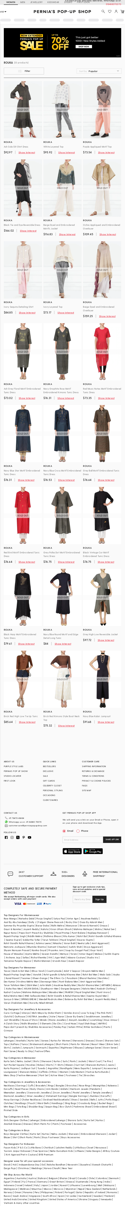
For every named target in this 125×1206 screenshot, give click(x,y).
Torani (73, 954)
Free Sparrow (40, 1151)
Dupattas (54, 1047)
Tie (80, 1075)
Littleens (79, 1151)
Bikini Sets (112, 1044)
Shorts (49, 1065)
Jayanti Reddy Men (105, 999)
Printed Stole (11, 1110)
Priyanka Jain (55, 950)
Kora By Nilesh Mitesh (41, 1002)
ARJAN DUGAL (31, 988)
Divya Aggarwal (93, 946)
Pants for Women (80, 1044)
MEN (22, 2)
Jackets (16, 1047)
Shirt (14, 1137)
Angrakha (53, 1068)
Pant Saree (10, 1051)
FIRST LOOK (9, 781)
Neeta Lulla (83, 943)
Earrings (21, 1085)
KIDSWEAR (53, 2)
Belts (93, 1099)
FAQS (84, 785)
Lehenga (34, 1120)
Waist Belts (43, 1103)
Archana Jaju (13, 957)
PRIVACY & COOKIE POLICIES (96, 781)
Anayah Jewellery (78, 1020)
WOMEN (10, 2)
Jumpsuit (97, 1068)
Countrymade (53, 971)
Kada (66, 1099)
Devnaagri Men (48, 981)
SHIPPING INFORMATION (94, 766)
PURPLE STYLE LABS (14, 766)
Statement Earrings (56, 1096)
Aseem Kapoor (76, 961)
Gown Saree (110, 1047)
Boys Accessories (70, 1137)
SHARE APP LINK (112, 839)
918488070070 (113, 4)
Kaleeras (112, 1085)
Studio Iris (92, 957)
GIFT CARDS (49, 781)
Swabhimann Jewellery (98, 1016)
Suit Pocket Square (14, 1065)
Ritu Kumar (69, 936)
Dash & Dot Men (21, 971)
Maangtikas (99, 1085)
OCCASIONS (49, 795)
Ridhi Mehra (57, 925)
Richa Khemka (38, 957)
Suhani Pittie (75, 1027)
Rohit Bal (82, 936)
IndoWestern (77, 1072)
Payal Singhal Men (85, 992)
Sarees (44, 1040)
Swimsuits (41, 1047)
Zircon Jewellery (62, 1092)
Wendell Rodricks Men (51, 999)
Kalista (44, 929)
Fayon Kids (10, 1147)
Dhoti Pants (62, 1044)
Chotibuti (48, 1147)
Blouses (79, 1047)
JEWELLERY (36, 2)
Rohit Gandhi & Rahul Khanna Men (66, 995)
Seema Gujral (13, 939)
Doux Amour (111, 1020)
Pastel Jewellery (81, 1092)
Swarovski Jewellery (39, 1092)
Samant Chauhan (57, 946)
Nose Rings (85, 1085)
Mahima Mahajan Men (35, 992)
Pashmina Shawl (83, 1106)
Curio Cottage (12, 1013)
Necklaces (9, 1085)
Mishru (98, 929)
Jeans (111, 1065)
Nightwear (67, 1047)
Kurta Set (89, 1120)
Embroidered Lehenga (53, 1120)
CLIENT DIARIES (50, 800)
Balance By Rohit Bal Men (79, 999)
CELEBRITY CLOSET (52, 785)
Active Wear (57, 1075)
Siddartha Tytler (31, 939)
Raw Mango (10, 918)
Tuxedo (41, 1068)
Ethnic (53, 1072)
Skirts (7, 1047)
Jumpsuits (28, 1047)
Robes (40, 1065)
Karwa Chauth (52, 1168)
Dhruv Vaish (38, 971)
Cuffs (31, 1085)
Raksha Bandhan (56, 1164)
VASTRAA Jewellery (37, 1016)
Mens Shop (10, 1075)
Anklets (64, 1089)
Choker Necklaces (31, 1099)
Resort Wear (98, 1044)
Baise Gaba (42, 925)
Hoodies (30, 1065)
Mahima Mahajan (83, 929)
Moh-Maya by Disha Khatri (46, 1013)
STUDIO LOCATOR (12, 776)
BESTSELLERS (49, 766)
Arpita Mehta (32, 954)
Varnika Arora (71, 1013)
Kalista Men (88, 988)
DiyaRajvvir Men (50, 988)
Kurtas (57, 1061)
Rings (51, 1085)
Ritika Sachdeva (93, 1027)
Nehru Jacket (24, 1061)
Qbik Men (32, 985)
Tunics (24, 1044)
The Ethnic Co (57, 978)
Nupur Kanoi (10, 932)
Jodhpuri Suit (28, 1068)
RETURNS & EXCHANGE (93, 771)
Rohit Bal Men (90, 974)
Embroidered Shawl (104, 1106)
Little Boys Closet (84, 1147)
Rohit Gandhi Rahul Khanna (19, 943)
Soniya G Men (11, 999)
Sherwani (46, 1061)
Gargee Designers (70, 988)
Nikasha (57, 943)
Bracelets (41, 1085)
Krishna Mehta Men (27, 981)
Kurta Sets (33, 1040)
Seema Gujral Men (97, 995)
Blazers (69, 1065)
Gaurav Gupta (85, 939)
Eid (43, 1164)
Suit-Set (79, 1065)
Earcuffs (8, 1089)
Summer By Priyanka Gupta (19, 925)
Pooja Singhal (43, 918)
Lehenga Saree (93, 1047)
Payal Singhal (67, 939)
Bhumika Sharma (36, 946)
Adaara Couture (76, 957)
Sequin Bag (51, 1106)
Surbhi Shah (75, 946)
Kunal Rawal (12, 978)
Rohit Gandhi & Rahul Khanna (105, 936)
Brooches (89, 1075)
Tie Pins (107, 1061)
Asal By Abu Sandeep (15, 922)
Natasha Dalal (26, 918)
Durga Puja (10, 1168)
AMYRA (102, 1023)
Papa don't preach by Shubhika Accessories (28, 1027)
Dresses (90, 1040)
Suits (65, 1061)
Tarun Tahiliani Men (14, 985)
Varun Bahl (70, 943)
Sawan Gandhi (50, 954)
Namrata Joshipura (14, 946)
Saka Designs (93, 1151)
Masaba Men (56, 992)
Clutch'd (8, 1016)
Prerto (107, 1027)
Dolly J (32, 922)
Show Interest (26, 152)
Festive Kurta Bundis (97, 1072)
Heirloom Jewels (79, 1089)
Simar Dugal (85, 954)
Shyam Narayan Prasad (17, 950)
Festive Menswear (27, 1075)
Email (68, 830)
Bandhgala (66, 1068)
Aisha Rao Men (14, 988)
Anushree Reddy (89, 918)
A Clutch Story (11, 1023)
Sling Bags (70, 1103)
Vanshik (37, 974)
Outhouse (20, 1016)
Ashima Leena (43, 943)
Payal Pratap (62, 932)
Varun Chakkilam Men (16, 1002)
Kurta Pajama (11, 1068)
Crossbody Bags (87, 1103)
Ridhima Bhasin (52, 936)
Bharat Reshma (88, 978)
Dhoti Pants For (42, 1124)
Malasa (98, 954)
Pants (73, 1061)
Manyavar (71, 925)
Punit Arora (103, 992)
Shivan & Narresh (88, 925)
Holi (15, 1164)
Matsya (64, 954)
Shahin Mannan (42, 961)
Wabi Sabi (105, 974)
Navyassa (100, 1147)
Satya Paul (59, 918)
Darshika (103, 978)
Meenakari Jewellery (15, 1092)
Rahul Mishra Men (13, 995)
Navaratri (73, 1164)
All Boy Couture (111, 1151)
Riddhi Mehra (35, 936)
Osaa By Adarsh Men (91, 922)
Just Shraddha (12, 1020)
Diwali (7, 1164)
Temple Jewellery (102, 1092)
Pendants (95, 1089)
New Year (67, 1168)
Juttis (101, 1099)
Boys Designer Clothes (16, 1134)
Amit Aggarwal (100, 943)
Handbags (20, 1103)
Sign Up (99, 899)
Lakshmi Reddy (64, 1147)
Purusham (72, 978)
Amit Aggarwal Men (91, 981)
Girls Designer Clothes (16, 1120)
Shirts (36, 1061)
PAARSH (69, 992)
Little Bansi (35, 1147)
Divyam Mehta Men (92, 971)
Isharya (26, 1013)
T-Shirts (59, 1065)
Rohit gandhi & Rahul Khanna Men (62, 974)
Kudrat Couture (12, 992)
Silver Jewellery (35, 1096)
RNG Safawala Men (35, 995)
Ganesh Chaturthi (101, 1164)
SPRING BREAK (29, 999)
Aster (53, 1016)
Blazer (7, 1137)
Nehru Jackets (59, 1134)
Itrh (50, 957)
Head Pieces (21, 1089)
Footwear (71, 1075)
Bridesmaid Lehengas (42, 1044)
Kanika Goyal (39, 950)
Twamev (25, 978)
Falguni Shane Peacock (51, 922)
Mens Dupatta (82, 1068)
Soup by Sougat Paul (76, 950)
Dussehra (85, 1164)
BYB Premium (46, 1154)
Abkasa (117, 985)
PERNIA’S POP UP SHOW (16, 771)
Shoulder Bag (36, 1106)
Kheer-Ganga (40, 978)
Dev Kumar (10, 981)
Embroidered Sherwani (93, 1134)
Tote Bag (21, 1106)
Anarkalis (21, 1040)
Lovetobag (96, 1020)
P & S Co (22, 1147)
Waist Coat (94, 1061)
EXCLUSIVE (48, 771)
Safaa (26, 957)
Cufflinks (44, 1072)
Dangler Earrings (78, 1096)
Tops (6, 1044)
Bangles (60, 1085)
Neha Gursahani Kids (61, 1151)
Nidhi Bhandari (29, 1023)
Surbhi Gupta (112, 954)
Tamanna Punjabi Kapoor (18, 961)
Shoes (74, 1099)
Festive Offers (42, 1051)
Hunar (61, 1016)
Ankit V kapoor (72, 971)
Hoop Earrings (11, 1099)
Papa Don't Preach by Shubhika (36, 932)
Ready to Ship (25, 1051)
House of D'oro (30, 1020)
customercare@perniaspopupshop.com (28, 825)
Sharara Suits (75, 1120)
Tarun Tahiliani (50, 939)
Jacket (112, 1134)
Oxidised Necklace (53, 1099)
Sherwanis (78, 1040)
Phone (84, 830)
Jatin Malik (45, 985)
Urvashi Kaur (59, 961)
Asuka (116, 974)
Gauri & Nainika (12, 929)
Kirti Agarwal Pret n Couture (21, 1154)
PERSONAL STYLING (53, 790)
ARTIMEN (106, 985)
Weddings (36, 1168)
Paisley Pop (60, 1027)
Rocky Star (72, 922)
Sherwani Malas (28, 1072)
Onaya (103, 925)
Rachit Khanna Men (88, 985)
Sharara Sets (112, 1040)
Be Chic (57, 1023)
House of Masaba (13, 954)
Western (63, 1072)
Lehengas (9, 1040)
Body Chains (37, 1089)
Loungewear (10, 1072)
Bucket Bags (105, 1103)
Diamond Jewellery (14, 1096)
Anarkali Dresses (13, 1124)
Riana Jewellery (58, 1020)
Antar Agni (73, 918)
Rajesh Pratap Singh (15, 936)
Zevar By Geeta (75, 1016)
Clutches (8, 1103)
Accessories (110, 1068)
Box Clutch (66, 1106)
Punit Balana (79, 932)
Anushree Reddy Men (64, 985)
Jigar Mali (59, 957)
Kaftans (15, 1044)
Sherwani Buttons (96, 1065)
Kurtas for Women (60, 1040)
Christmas (23, 1168)
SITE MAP (86, 790)
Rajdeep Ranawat (97, 932)
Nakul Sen (109, 929)
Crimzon (8, 1030)
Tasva (7, 971)
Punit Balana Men (68, 981)
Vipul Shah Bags (87, 1023)
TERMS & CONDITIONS (93, 776)
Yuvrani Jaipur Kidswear (17, 1151)
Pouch (31, 1103)
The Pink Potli (103, 1013)
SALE (45, 776)
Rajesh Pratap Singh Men (17, 974)
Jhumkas (94, 1096)
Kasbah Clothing (106, 988)
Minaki (43, 1020)
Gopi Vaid (96, 950)
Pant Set (43, 1075)
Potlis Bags (112, 1099)
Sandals (84, 1099)
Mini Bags (9, 1106)
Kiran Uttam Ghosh (61, 929)
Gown (99, 1040)
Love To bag (87, 1013)
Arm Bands (52, 1089)
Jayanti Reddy (31, 929)
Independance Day (29, 1164)
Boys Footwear (50, 1137)
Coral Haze (70, 1023)
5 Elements (45, 1023)
